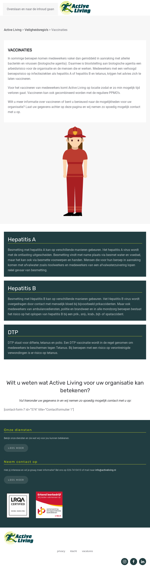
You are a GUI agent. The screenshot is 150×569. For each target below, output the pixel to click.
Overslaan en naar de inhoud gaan (30, 9)
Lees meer (16, 448)
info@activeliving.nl (105, 470)
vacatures (87, 551)
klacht (73, 551)
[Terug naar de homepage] (75, 8)
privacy (61, 551)
